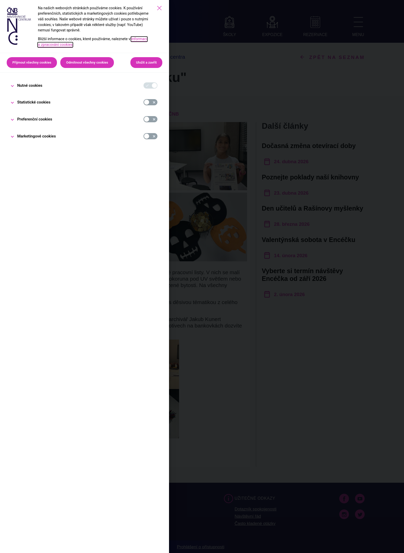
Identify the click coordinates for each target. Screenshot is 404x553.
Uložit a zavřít (146, 62)
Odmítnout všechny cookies (87, 62)
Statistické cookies (33, 102)
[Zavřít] (159, 8)
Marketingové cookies (36, 136)
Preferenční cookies (34, 119)
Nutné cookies (30, 85)
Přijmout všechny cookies (31, 62)
